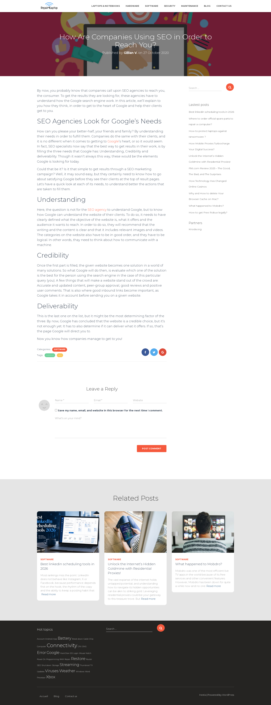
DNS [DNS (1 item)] (84, 646)
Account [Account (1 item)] (41, 639)
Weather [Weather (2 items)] (67, 671)
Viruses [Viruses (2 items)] (52, 671)
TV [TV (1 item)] (91, 665)
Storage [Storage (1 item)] (55, 665)
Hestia (202, 694)
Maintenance (189, 6)
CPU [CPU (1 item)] (80, 646)
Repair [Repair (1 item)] (67, 659)
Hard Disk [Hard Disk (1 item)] (64, 653)
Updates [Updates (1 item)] (40, 671)
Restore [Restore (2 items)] (78, 658)
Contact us (223, 6)
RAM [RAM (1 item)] (62, 659)
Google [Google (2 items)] (53, 652)
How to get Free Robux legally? (208, 212)
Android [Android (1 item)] (49, 639)
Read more (48, 594)
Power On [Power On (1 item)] (41, 659)
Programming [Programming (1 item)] (52, 659)
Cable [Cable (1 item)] (85, 639)
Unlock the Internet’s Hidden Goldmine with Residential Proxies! (132, 568)
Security (169, 6)
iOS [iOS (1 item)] (71, 653)
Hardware (132, 6)
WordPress (228, 694)
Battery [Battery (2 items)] (64, 638)
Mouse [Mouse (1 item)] (82, 653)
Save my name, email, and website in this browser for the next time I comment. (110, 410)
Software (151, 6)
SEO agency (97, 210)
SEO (60, 355)
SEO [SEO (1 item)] (39, 665)
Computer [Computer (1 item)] (41, 646)
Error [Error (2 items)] (41, 652)
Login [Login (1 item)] (75, 653)
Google (113, 141)
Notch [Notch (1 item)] (88, 653)
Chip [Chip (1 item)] (91, 639)
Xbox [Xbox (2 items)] (50, 677)
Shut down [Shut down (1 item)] (46, 665)
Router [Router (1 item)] (89, 659)
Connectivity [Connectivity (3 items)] (62, 645)
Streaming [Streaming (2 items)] (69, 664)
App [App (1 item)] (55, 639)
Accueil (44, 696)
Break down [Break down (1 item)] (77, 639)
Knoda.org (195, 229)
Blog (207, 6)
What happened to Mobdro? (206, 205)
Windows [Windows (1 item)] (80, 671)
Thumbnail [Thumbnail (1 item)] (85, 665)
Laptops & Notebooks (105, 6)
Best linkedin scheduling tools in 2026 (211, 111)
